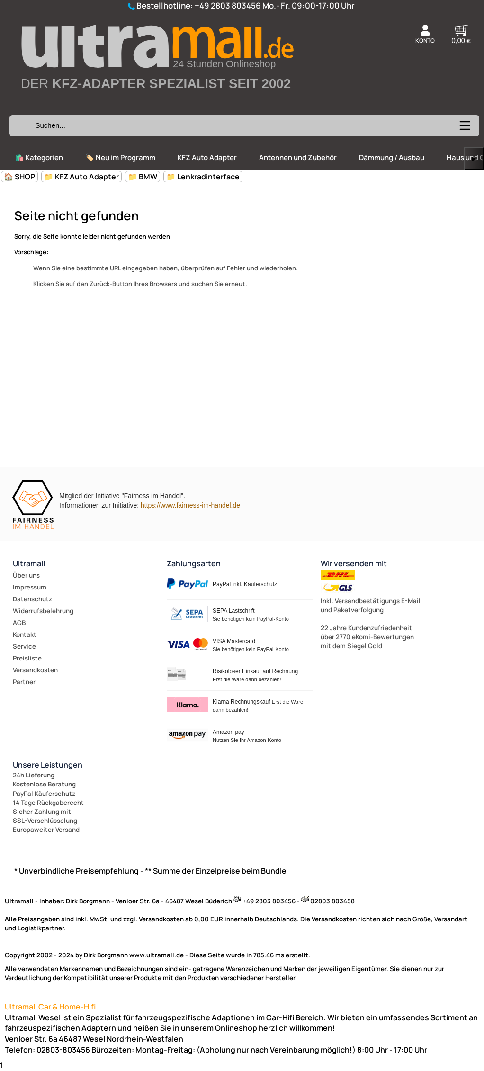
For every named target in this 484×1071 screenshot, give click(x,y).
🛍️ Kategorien (39, 157)
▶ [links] (474, 158)
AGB (19, 622)
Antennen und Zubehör (298, 157)
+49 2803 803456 (228, 5)
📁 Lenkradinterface (203, 176)
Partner (24, 682)
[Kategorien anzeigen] (464, 128)
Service (24, 646)
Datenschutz (32, 599)
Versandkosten (35, 670)
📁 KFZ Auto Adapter (81, 176)
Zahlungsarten (194, 563)
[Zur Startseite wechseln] (156, 105)
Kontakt (24, 634)
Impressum (29, 587)
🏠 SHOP (19, 176)
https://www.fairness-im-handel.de (190, 505)
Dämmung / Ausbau (391, 157)
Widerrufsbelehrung (43, 611)
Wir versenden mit (354, 563)
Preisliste (27, 658)
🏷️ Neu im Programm (120, 157)
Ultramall (29, 563)
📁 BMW (142, 176)
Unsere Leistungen (47, 764)
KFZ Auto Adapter (207, 157)
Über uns (26, 575)
